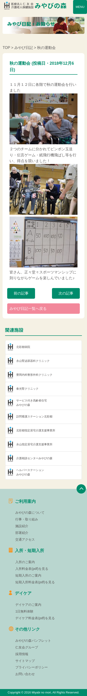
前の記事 (21, 293)
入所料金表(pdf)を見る (31, 569)
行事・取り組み (26, 519)
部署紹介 (21, 533)
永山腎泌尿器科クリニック (33, 360)
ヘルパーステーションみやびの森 (30, 472)
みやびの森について (30, 512)
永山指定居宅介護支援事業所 (34, 444)
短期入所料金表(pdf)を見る (35, 582)
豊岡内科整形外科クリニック (34, 374)
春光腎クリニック (27, 388)
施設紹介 (21, 526)
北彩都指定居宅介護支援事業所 (35, 430)
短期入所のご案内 (28, 575)
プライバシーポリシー (31, 667)
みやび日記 (23, 48)
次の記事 (65, 293)
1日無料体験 (24, 611)
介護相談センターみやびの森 (34, 458)
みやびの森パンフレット (33, 640)
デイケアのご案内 (28, 604)
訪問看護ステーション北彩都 (34, 416)
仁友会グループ (26, 647)
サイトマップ (25, 661)
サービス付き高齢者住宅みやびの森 (31, 403)
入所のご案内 (25, 562)
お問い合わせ (25, 674)
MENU (80, 7)
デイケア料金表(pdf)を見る (35, 618)
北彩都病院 (23, 347)
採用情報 (21, 654)
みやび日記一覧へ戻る (28, 309)
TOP (6, 48)
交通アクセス (25, 539)
